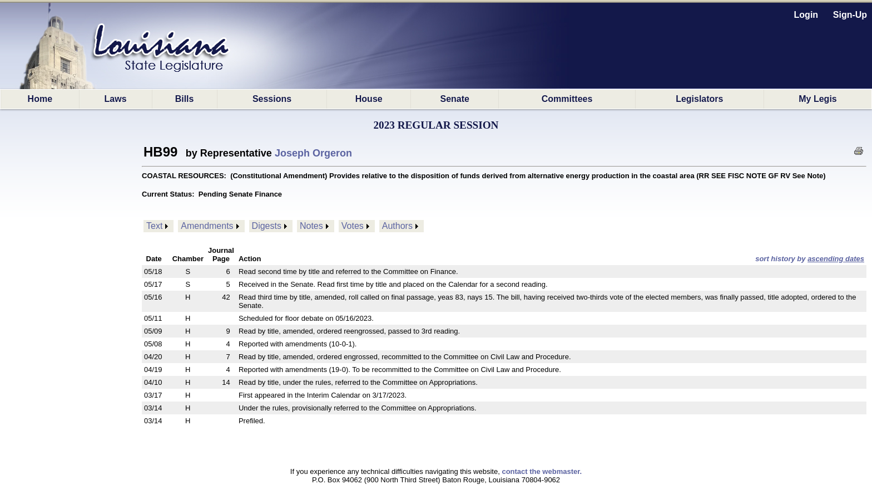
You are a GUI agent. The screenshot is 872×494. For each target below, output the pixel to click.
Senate (454, 99)
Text (154, 226)
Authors (397, 226)
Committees (567, 99)
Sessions (271, 99)
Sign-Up (850, 14)
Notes (311, 226)
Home (40, 99)
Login (806, 14)
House (369, 99)
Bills (184, 99)
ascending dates (835, 259)
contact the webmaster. (542, 471)
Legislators (699, 99)
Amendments (207, 226)
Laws (116, 99)
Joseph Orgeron (313, 153)
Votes (352, 226)
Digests (266, 226)
